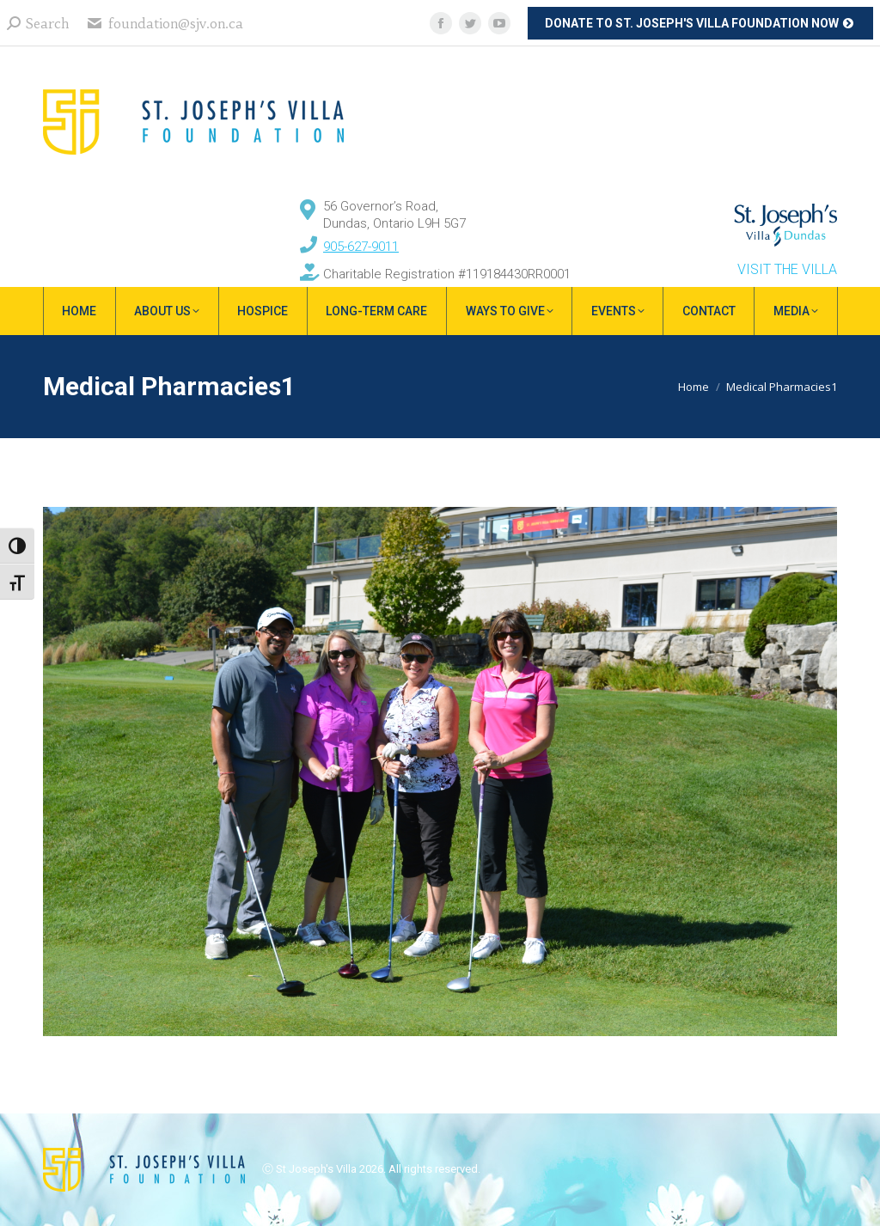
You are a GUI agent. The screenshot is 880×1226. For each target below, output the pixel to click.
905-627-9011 (361, 246)
